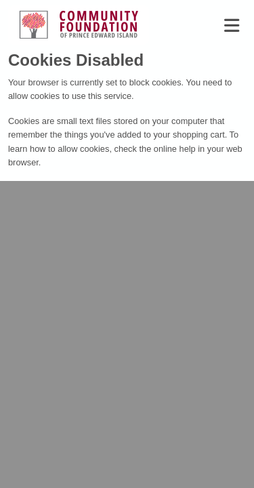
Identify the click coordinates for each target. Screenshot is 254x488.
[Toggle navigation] (231, 26)
